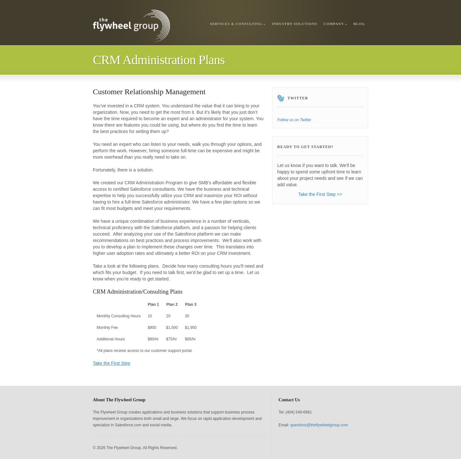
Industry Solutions (294, 24)
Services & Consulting (238, 24)
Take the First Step (111, 363)
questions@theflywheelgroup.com (319, 425)
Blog (359, 24)
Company (335, 24)
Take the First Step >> (320, 194)
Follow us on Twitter (294, 120)
